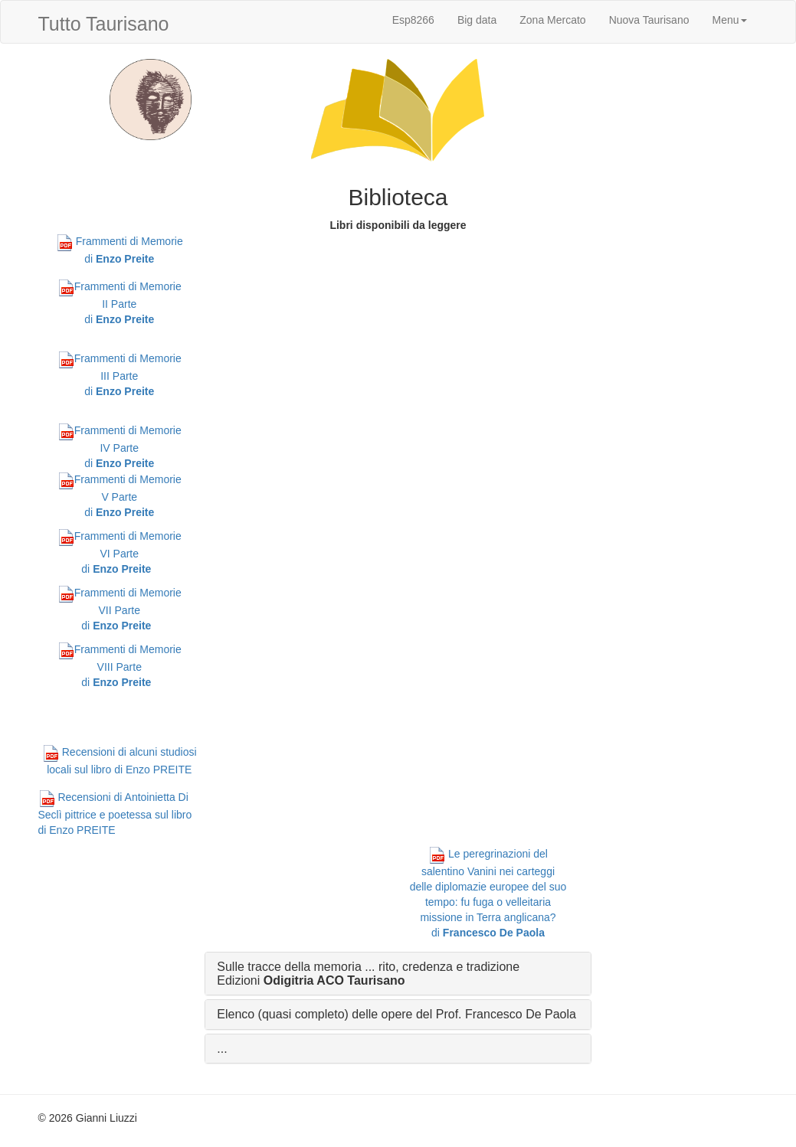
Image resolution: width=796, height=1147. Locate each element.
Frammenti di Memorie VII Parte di (119, 609)
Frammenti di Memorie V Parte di (119, 495)
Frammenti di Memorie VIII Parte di (119, 665)
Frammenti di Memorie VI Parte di (119, 552)
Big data (476, 20)
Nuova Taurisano (649, 20)
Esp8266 (413, 20)
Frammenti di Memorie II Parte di (119, 302)
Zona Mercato (552, 20)
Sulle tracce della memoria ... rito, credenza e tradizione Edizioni (368, 973)
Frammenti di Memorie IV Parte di (119, 446)
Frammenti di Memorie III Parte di (119, 374)
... (222, 1048)
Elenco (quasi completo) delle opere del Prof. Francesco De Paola (396, 1014)
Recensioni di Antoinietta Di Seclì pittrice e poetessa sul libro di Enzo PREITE (115, 813)
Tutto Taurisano (103, 23)
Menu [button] (729, 20)
